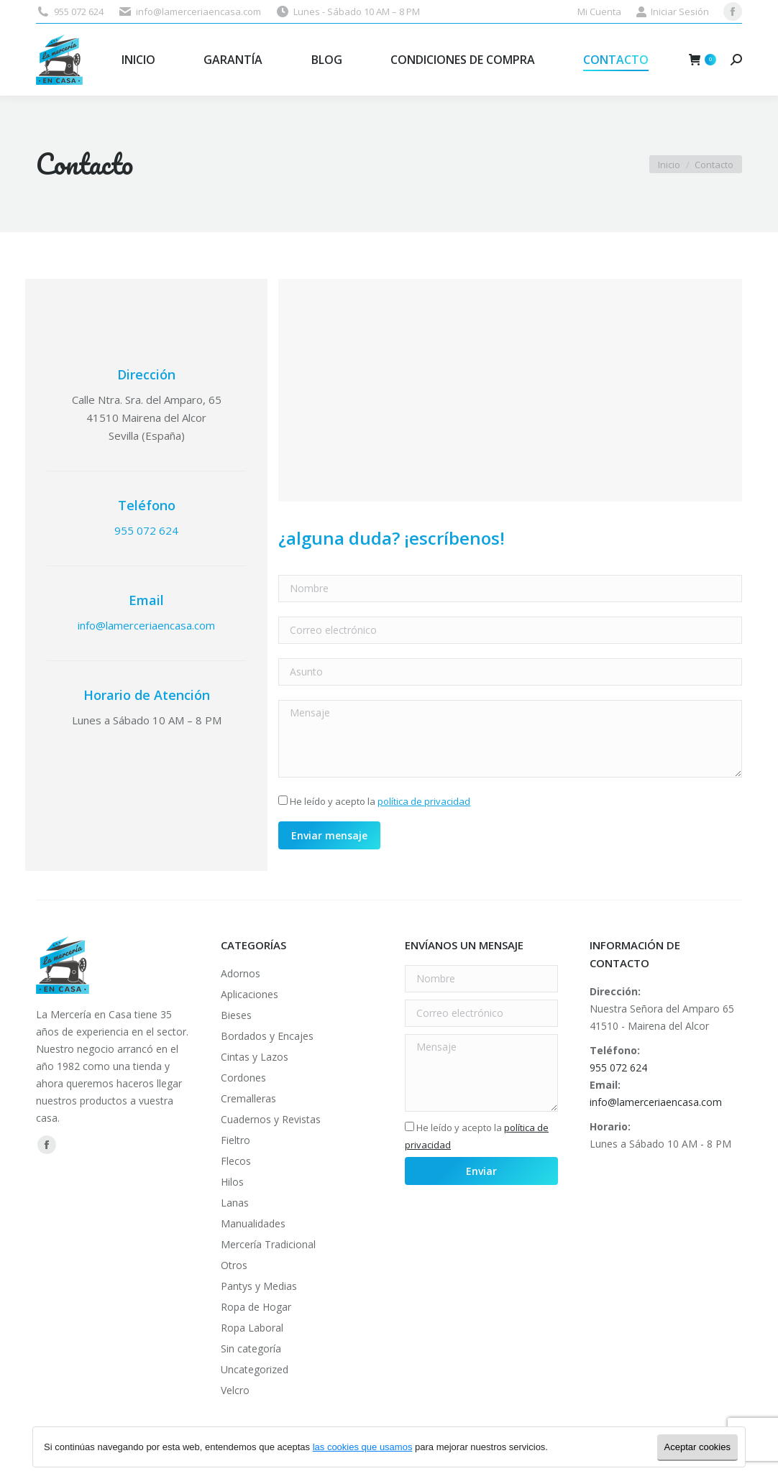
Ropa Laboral (252, 1327)
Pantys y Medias (259, 1286)
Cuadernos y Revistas (271, 1119)
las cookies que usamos (363, 1447)
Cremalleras (248, 1098)
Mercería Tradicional (268, 1244)
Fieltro (235, 1140)
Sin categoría (251, 1348)
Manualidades (253, 1223)
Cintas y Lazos (254, 1057)
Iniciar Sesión (672, 12)
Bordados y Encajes (267, 1036)
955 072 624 (79, 11)
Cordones (243, 1077)
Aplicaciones (249, 994)
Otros (234, 1265)
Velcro (235, 1390)
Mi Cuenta (599, 11)
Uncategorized (254, 1369)
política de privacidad (423, 801)
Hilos (232, 1182)
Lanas (235, 1202)
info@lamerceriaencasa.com (198, 11)
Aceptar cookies (697, 1447)
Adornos (240, 973)
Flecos (236, 1161)
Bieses (236, 1015)
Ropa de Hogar (256, 1307)
